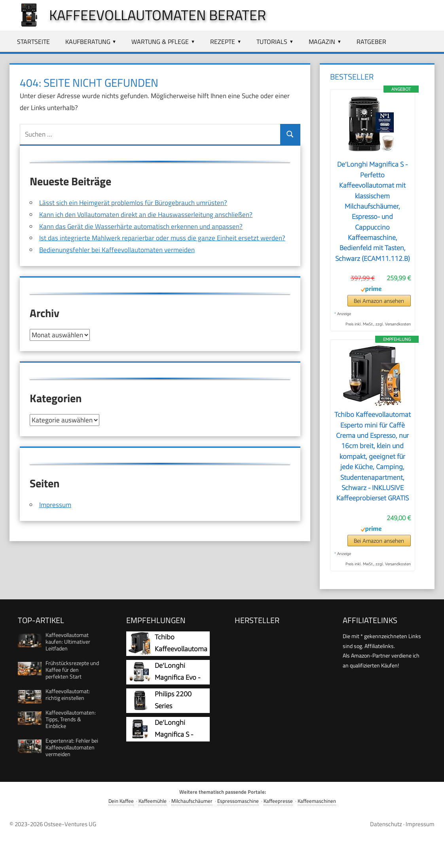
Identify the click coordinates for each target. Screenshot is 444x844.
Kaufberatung (87, 41)
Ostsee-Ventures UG (70, 824)
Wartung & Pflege (160, 41)
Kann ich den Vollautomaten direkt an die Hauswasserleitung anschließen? (145, 214)
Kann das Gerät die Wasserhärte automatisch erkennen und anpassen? (141, 226)
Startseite (33, 41)
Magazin (322, 41)
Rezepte (222, 41)
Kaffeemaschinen (317, 801)
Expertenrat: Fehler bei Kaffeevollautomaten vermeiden (72, 747)
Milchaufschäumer (192, 801)
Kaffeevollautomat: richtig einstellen (68, 694)
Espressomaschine (238, 801)
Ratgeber (371, 41)
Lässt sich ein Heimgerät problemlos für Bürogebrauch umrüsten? (133, 203)
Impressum (55, 504)
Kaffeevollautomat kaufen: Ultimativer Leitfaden (68, 641)
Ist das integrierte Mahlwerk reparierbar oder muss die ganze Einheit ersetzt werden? (162, 238)
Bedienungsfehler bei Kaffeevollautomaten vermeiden (117, 250)
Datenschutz (386, 824)
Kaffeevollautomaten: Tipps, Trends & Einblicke (71, 719)
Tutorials (271, 41)
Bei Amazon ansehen (379, 300)
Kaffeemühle (153, 801)
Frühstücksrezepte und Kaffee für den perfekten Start (72, 670)
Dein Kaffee (121, 801)
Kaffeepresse (278, 801)
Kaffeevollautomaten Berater (157, 15)
